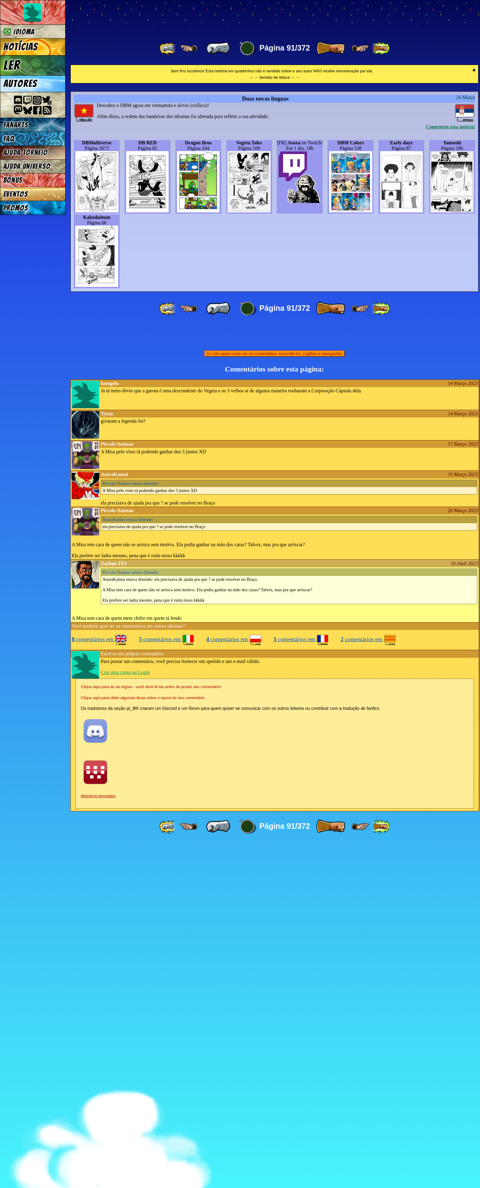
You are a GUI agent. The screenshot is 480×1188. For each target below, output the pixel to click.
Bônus (13, 180)
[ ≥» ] (360, 48)
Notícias (20, 47)
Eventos (15, 194)
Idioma (19, 32)
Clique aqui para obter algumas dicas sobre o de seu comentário (142, 1042)
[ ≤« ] (188, 48)
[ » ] (330, 48)
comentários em (99, 983)
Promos (15, 208)
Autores (20, 83)
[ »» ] (381, 48)
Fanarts (15, 125)
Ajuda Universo (27, 166)
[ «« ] (168, 48)
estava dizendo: (131, 827)
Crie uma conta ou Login (125, 1016)
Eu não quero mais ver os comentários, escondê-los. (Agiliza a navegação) (274, 698)
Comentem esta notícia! (450, 471)
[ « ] (218, 48)
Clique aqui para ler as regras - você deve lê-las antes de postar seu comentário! (151, 1031)
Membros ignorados (98, 1140)
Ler (12, 65)
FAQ (8, 139)
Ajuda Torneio (25, 152)
